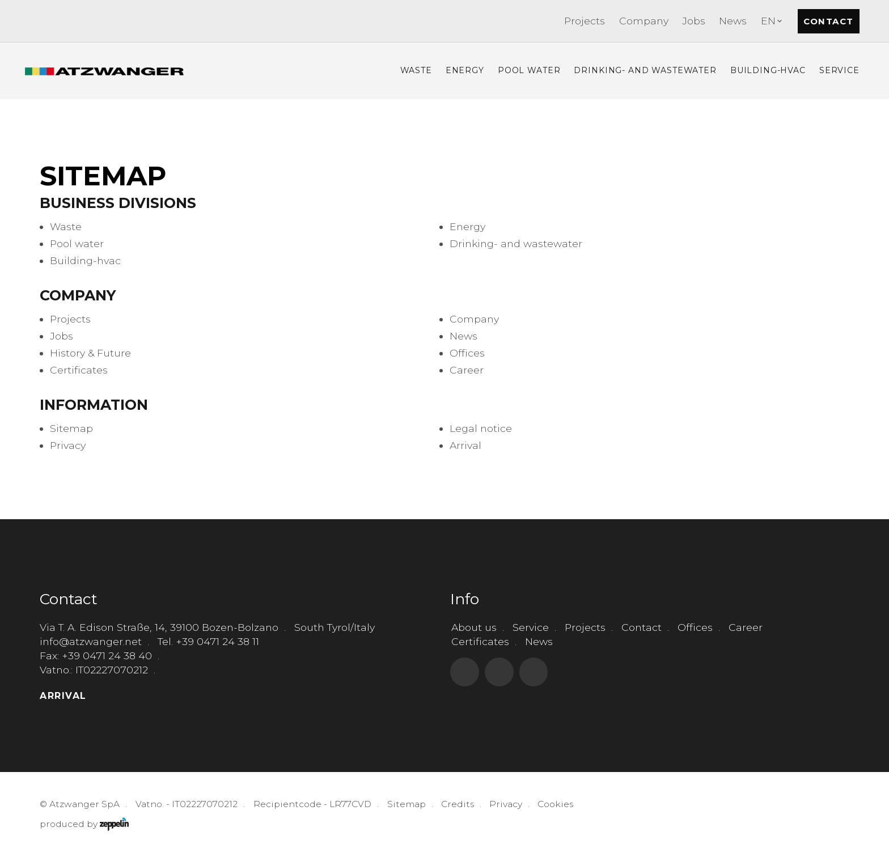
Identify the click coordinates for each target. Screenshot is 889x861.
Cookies (555, 804)
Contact (828, 21)
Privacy (505, 804)
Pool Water (529, 70)
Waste (416, 70)
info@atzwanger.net (91, 641)
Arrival (63, 696)
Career (746, 627)
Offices (695, 627)
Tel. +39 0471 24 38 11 (208, 641)
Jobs (693, 21)
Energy (465, 70)
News (733, 21)
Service (839, 70)
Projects (584, 21)
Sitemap (406, 804)
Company (643, 21)
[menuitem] (584, 21)
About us (474, 627)
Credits (457, 804)
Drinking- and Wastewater (645, 70)
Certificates (480, 641)
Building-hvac (768, 70)
